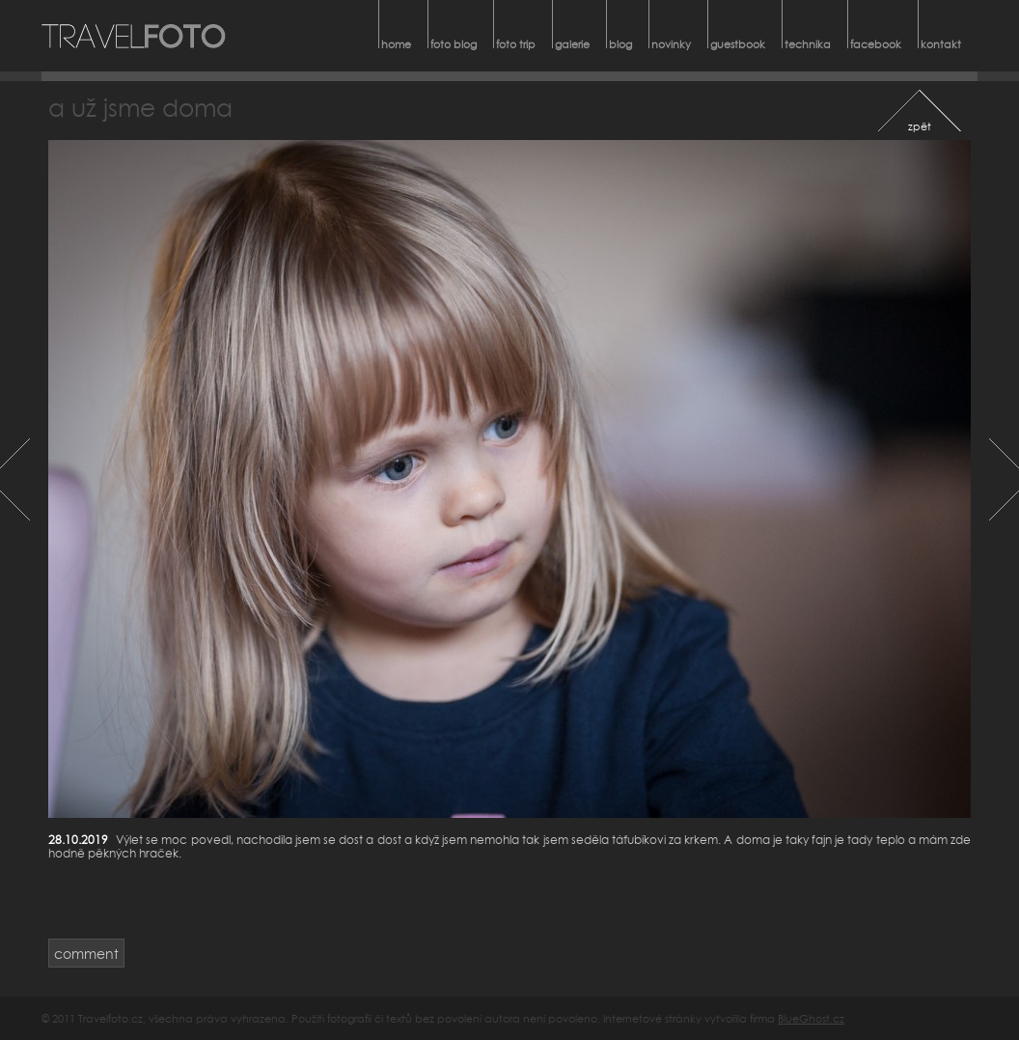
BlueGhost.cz (811, 1018)
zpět (919, 126)
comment (86, 953)
